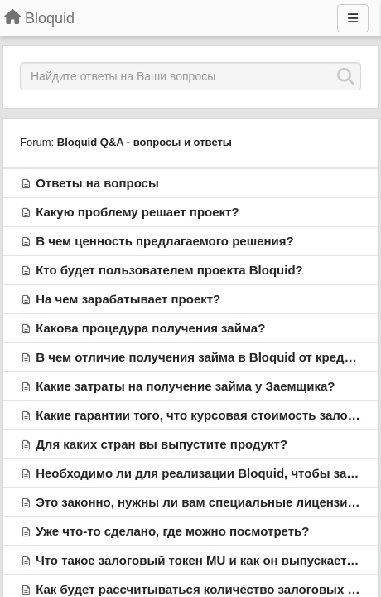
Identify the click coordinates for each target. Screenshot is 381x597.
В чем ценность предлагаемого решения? (165, 241)
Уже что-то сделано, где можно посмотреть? (172, 531)
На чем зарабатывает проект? (128, 299)
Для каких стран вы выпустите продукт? (161, 444)
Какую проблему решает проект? (137, 212)
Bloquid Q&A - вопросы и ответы (144, 142)
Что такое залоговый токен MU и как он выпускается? (202, 560)
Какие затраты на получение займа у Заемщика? (185, 386)
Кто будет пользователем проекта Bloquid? (169, 270)
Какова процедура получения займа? (150, 328)
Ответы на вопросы (97, 183)
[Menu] (353, 18)
